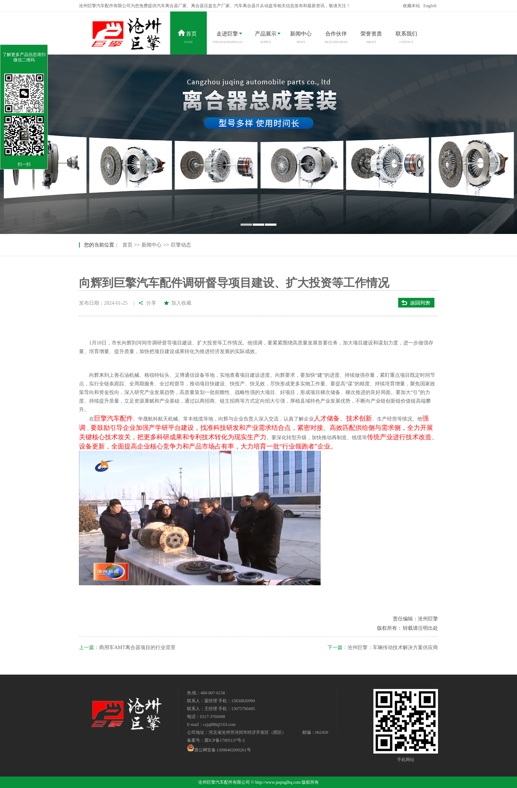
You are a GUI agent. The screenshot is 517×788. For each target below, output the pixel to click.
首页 (127, 245)
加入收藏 (181, 303)
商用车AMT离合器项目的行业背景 (137, 647)
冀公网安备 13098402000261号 (219, 747)
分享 (151, 303)
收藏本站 (411, 5)
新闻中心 (151, 245)
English (430, 5)
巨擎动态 (181, 245)
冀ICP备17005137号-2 (224, 740)
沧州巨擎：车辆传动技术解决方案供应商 (393, 647)
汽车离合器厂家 (172, 5)
